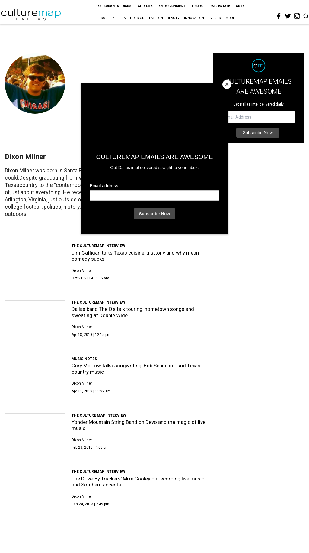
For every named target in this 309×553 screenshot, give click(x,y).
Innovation (194, 18)
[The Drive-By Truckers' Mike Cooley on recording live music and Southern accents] (35, 493)
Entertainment (171, 6)
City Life (145, 6)
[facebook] (279, 16)
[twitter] (288, 16)
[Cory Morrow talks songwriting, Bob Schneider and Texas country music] (35, 380)
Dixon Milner (82, 270)
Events (215, 18)
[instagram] (297, 16)
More (230, 18)
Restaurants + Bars (113, 6)
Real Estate (219, 6)
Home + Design (132, 18)
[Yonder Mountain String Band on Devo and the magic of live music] (35, 436)
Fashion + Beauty (164, 18)
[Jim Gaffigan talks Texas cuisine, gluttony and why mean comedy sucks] (35, 267)
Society (107, 18)
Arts (240, 6)
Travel (197, 6)
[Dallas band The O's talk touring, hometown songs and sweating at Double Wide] (35, 323)
